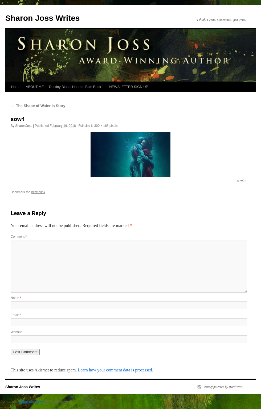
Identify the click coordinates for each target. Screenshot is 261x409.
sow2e (241, 181)
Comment (19, 236)
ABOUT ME (35, 87)
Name (16, 298)
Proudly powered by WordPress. (222, 387)
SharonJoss (23, 126)
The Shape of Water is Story (38, 106)
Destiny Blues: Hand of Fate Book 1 (76, 87)
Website (16, 332)
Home (16, 87)
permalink (38, 192)
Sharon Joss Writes (42, 18)
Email (16, 315)
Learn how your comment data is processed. (115, 370)
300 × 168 (101, 126)
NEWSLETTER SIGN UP (128, 87)
